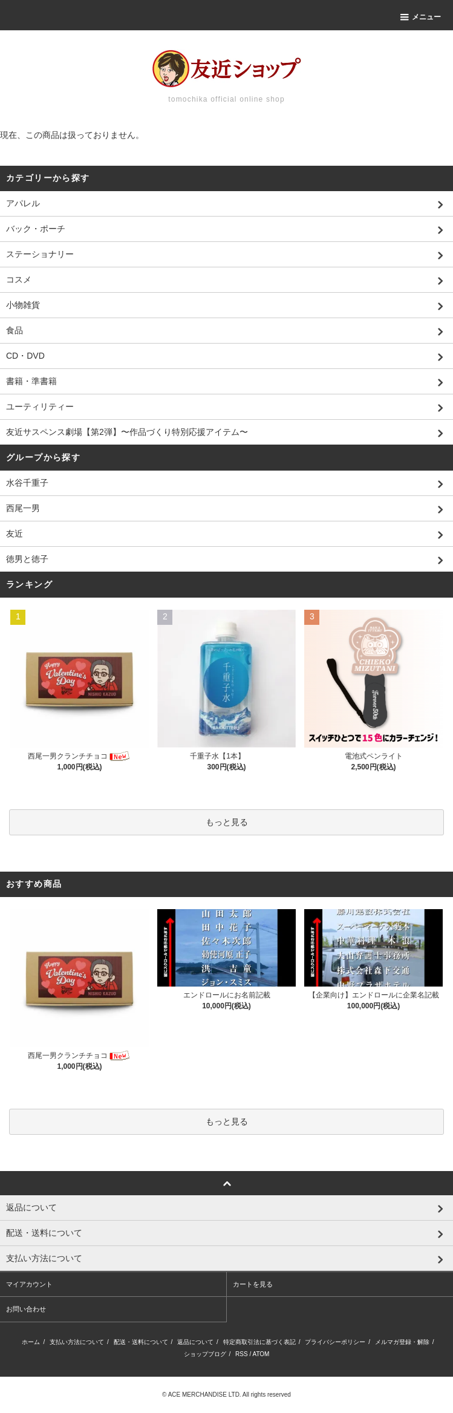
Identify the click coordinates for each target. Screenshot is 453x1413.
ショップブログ (205, 1354)
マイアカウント (29, 1284)
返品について (195, 1342)
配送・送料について (141, 1342)
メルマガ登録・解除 (402, 1342)
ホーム (31, 1342)
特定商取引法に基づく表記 (259, 1342)
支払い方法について (77, 1342)
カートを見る (253, 1284)
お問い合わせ (26, 1309)
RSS (241, 1354)
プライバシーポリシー (335, 1342)
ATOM (260, 1354)
